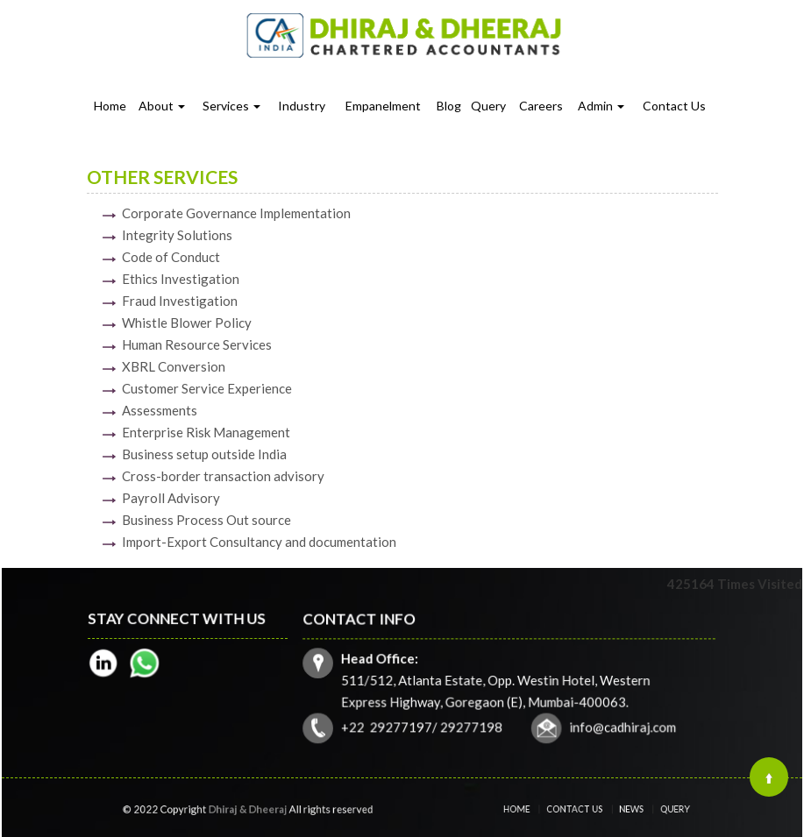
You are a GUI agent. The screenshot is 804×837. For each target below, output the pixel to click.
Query (488, 105)
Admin (601, 105)
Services (231, 105)
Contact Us (674, 105)
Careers (541, 105)
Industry (301, 105)
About (162, 105)
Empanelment (383, 105)
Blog (449, 105)
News (622, 809)
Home (110, 105)
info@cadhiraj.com (620, 725)
